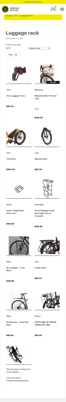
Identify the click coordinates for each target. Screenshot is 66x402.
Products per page (13, 45)
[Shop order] (39, 48)
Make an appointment (33, 2)
